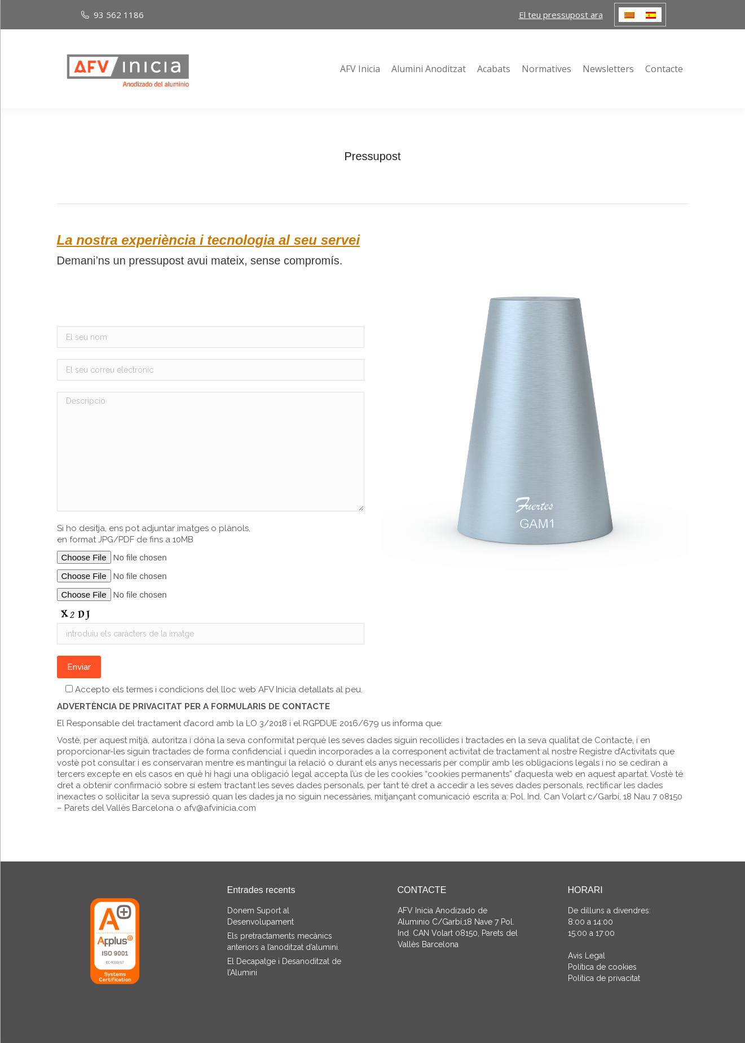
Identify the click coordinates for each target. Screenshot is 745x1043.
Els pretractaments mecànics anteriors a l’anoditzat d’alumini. (283, 941)
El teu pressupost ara (561, 14)
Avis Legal (586, 955)
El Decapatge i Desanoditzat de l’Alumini (284, 967)
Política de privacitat (604, 978)
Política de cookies (602, 966)
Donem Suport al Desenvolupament (260, 916)
